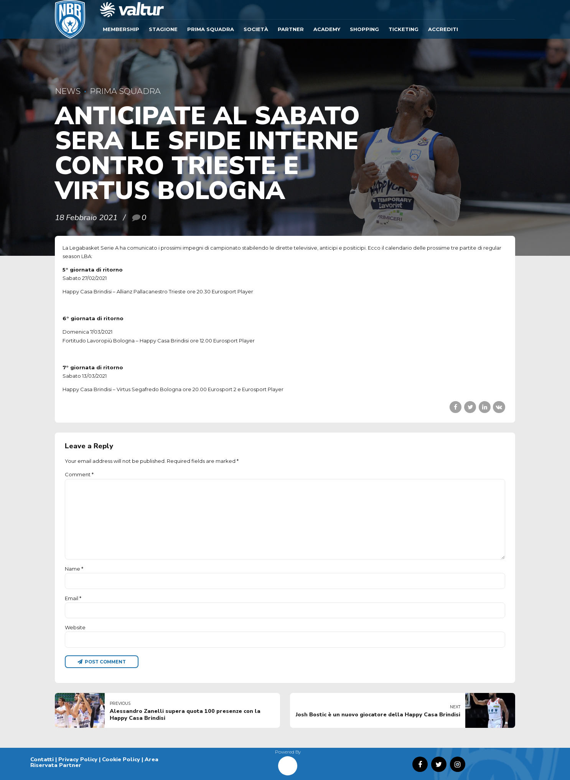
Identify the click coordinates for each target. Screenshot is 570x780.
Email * (73, 598)
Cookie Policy (121, 759)
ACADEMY (326, 29)
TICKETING (403, 29)
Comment (79, 474)
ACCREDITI (443, 29)
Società (256, 29)
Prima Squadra (210, 29)
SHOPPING (364, 29)
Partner (291, 29)
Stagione (163, 29)
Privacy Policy (77, 759)
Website (75, 627)
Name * (74, 569)
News (68, 91)
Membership (121, 29)
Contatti (42, 759)
